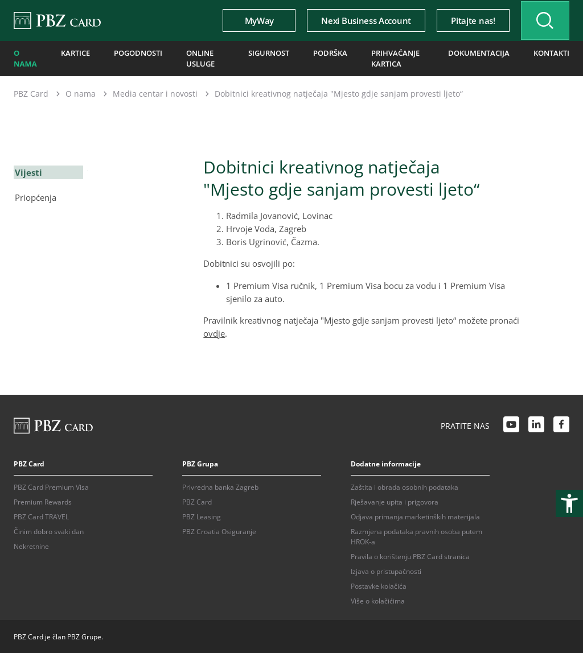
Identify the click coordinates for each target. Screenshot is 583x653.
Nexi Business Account (361, 20)
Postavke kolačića (379, 585)
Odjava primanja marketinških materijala (415, 515)
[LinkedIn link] (536, 425)
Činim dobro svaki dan (49, 530)
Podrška (329, 52)
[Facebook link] (561, 425)
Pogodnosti (135, 52)
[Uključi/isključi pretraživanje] (542, 20)
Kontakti (552, 52)
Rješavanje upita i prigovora (394, 501)
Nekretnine (31, 545)
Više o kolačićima (378, 600)
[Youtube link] (511, 425)
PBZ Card (31, 92)
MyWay (254, 20)
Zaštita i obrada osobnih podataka (404, 486)
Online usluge (196, 58)
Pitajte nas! (468, 20)
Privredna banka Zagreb (220, 486)
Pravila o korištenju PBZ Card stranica (410, 555)
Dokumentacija (482, 52)
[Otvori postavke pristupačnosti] (569, 503)
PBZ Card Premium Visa (51, 486)
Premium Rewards (43, 501)
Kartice (75, 52)
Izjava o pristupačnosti (386, 570)
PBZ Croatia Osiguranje (219, 530)
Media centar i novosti (155, 92)
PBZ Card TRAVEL (41, 515)
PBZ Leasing (201, 515)
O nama (25, 58)
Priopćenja (34, 195)
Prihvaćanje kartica (391, 58)
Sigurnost (269, 52)
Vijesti (27, 170)
